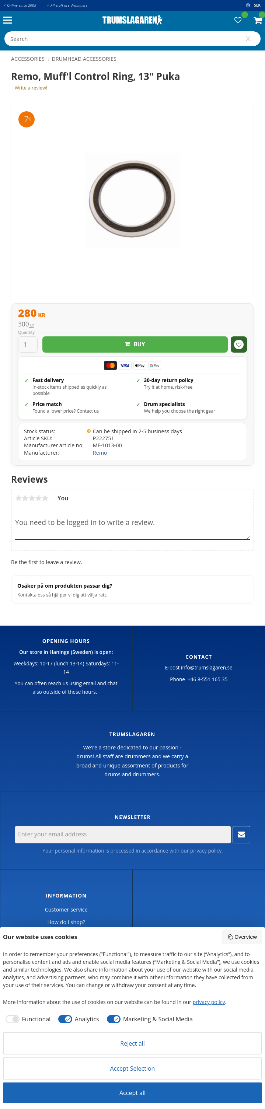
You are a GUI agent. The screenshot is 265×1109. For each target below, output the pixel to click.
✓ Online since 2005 (19, 5)
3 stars (31, 498)
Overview (242, 936)
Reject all (132, 1043)
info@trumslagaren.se (207, 667)
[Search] (248, 39)
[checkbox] (26, 1019)
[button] (9, 20)
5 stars (45, 498)
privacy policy (206, 850)
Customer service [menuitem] (66, 909)
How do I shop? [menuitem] (66, 922)
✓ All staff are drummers (66, 5)
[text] (132, 314)
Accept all (132, 1093)
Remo (100, 452)
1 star (18, 498)
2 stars (25, 498)
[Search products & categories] (132, 38)
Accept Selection (132, 1068)
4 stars (38, 498)
